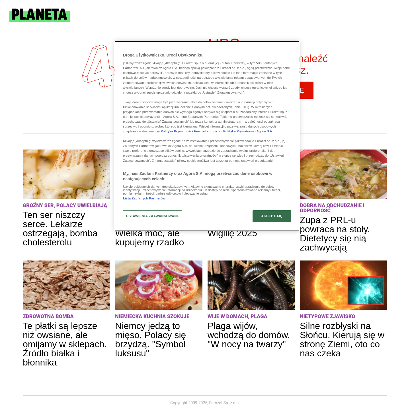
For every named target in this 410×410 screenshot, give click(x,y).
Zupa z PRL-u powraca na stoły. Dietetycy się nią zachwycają (335, 234)
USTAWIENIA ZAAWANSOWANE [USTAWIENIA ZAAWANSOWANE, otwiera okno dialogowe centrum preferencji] (152, 216)
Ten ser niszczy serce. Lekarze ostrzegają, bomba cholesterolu (60, 228)
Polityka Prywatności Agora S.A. (248, 131)
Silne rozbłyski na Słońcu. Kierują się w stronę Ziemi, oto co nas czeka (342, 339)
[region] (207, 136)
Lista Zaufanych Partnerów (144, 198)
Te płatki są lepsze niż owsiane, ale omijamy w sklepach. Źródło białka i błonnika (65, 344)
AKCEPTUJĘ (271, 216)
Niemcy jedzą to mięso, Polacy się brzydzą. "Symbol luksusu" (150, 339)
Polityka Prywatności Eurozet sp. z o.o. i (192, 131)
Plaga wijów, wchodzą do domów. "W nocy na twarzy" (249, 335)
